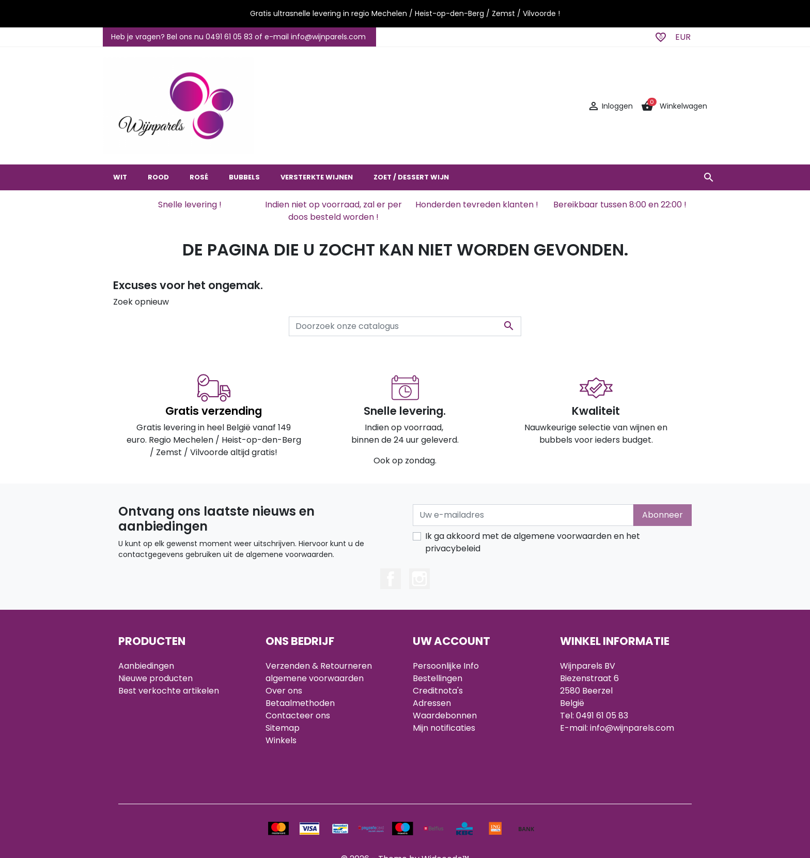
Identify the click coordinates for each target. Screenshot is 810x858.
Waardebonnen (445, 715)
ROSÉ (199, 177)
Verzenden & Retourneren (319, 666)
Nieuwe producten (155, 678)
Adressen (432, 703)
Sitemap (283, 728)
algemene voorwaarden (315, 678)
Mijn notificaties (444, 728)
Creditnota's (438, 691)
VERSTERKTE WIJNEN (317, 177)
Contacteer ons (298, 715)
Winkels (281, 740)
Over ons (284, 691)
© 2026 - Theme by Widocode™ (405, 818)
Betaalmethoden (300, 703)
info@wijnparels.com (632, 728)
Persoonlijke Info (446, 666)
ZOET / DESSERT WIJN (411, 177)
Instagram (419, 578)
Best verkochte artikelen (168, 691)
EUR (683, 37)
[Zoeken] (405, 326)
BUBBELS (244, 177)
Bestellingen (437, 678)
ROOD (158, 177)
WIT (120, 177)
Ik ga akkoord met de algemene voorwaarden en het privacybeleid (532, 542)
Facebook (390, 578)
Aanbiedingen (146, 666)
